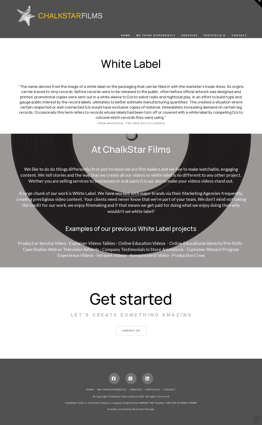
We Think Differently (112, 389)
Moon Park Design (143, 409)
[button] (258, 4)
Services (136, 389)
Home (90, 389)
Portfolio (152, 389)
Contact (169, 389)
